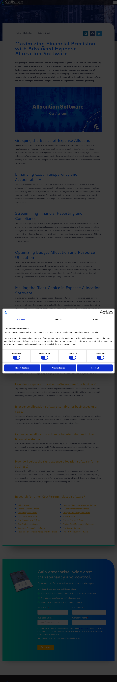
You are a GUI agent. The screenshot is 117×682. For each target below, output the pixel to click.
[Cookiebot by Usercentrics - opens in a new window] (102, 312)
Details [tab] (58, 319)
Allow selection (58, 368)
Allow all (95, 368)
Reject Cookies (22, 368)
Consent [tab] (21, 319)
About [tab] (96, 319)
